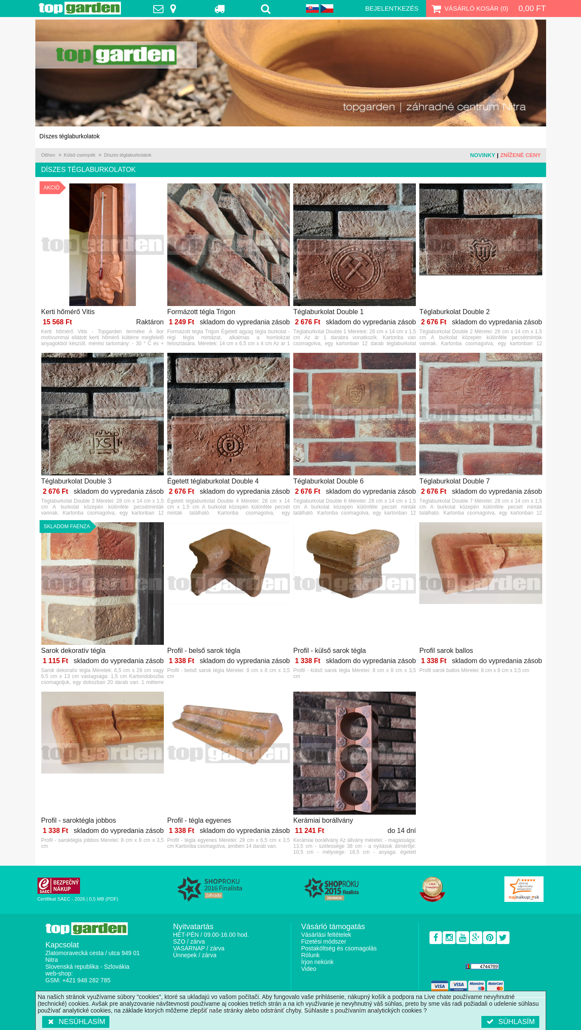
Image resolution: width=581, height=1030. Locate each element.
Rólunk (310, 955)
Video (309, 968)
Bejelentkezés (391, 8)
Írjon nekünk (317, 961)
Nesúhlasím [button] (76, 1022)
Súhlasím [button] (510, 1022)
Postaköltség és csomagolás (339, 948)
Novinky (482, 155)
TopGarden (80, 8)
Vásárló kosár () (468, 8)
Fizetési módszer (323, 941)
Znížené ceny (520, 155)
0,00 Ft (532, 8)
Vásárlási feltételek (326, 934)
